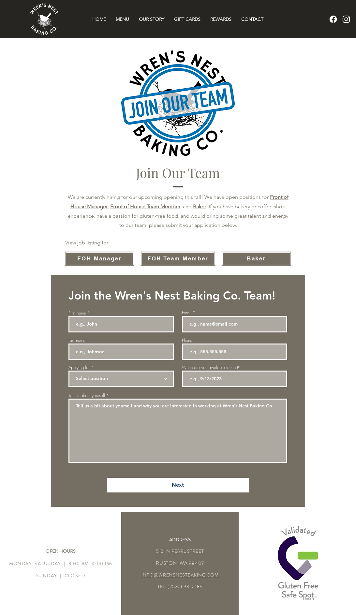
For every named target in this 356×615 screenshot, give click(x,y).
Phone (187, 340)
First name (77, 313)
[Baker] (256, 258)
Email (186, 313)
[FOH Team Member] (178, 258)
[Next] (178, 485)
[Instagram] (346, 19)
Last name (76, 340)
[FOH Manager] (100, 258)
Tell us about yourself (86, 395)
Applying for (79, 367)
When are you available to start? (211, 367)
